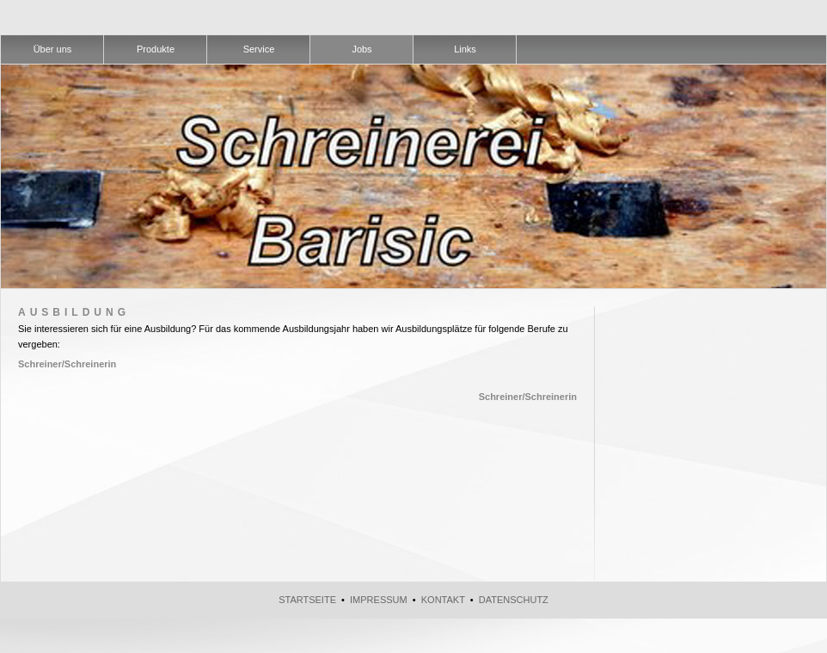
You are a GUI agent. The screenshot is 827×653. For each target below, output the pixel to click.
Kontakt (443, 599)
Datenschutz (513, 599)
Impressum (378, 599)
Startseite (307, 599)
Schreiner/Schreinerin (67, 364)
